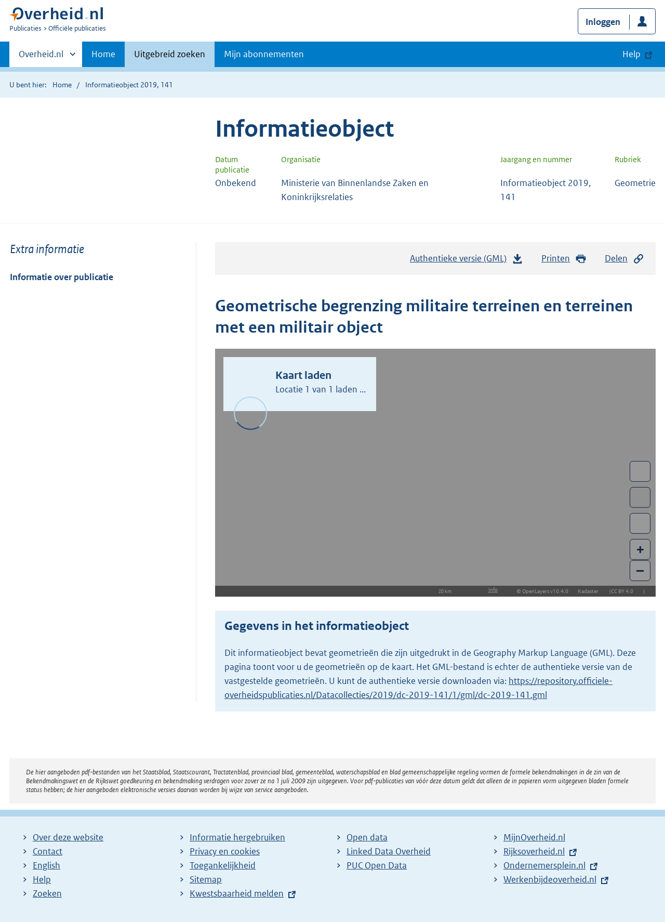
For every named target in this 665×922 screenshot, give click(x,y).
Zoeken (47, 893)
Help (42, 879)
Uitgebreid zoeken (169, 54)
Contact (47, 851)
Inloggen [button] (603, 22)
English (46, 865)
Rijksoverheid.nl (534, 851)
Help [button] (631, 54)
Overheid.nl (41, 57)
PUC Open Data (377, 865)
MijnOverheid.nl (534, 837)
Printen (564, 259)
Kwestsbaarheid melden (237, 893)
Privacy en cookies (225, 851)
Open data (367, 837)
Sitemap (206, 879)
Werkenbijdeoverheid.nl (549, 879)
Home (103, 54)
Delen (624, 259)
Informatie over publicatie (61, 277)
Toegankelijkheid (223, 865)
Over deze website (68, 837)
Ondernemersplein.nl (544, 865)
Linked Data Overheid (389, 851)
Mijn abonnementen (264, 54)
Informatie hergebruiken (237, 837)
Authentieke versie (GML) (466, 261)
